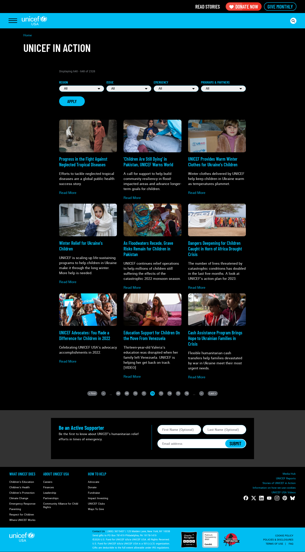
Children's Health (19, 487)
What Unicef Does (22, 474)
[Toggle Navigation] (13, 21)
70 (136, 394)
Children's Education (21, 482)
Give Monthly (280, 6)
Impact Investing (98, 498)
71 (144, 394)
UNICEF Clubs (96, 504)
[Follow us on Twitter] (254, 498)
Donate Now (243, 6)
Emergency (161, 82)
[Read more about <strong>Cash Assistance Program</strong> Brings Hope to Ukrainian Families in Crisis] (217, 336)
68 (119, 394)
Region (63, 82)
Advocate (93, 482)
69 (127, 394)
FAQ (291, 544)
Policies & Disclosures (278, 540)
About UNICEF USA (56, 474)
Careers (47, 482)
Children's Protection (22, 493)
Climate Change (18, 498)
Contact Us (98, 531)
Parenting (15, 509)
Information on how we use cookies (274, 488)
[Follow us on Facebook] (246, 498)
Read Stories (207, 6)
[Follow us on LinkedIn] (261, 498)
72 (153, 394)
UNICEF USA (34, 20)
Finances (48, 487)
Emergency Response (22, 504)
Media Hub (289, 474)
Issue (110, 82)
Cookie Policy (284, 536)
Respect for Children (21, 514)
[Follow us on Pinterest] (285, 498)
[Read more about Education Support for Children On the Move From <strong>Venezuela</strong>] (152, 336)
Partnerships (51, 498)
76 (187, 394)
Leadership (49, 493)
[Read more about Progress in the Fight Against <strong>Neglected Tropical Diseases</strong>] (88, 157)
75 (179, 394)
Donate (92, 487)
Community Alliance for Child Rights (60, 505)
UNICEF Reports (286, 478)
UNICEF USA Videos (284, 492)
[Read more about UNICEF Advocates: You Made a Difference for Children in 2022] (88, 328)
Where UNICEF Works (22, 520)
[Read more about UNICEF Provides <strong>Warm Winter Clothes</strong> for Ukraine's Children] (217, 157)
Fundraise (94, 493)
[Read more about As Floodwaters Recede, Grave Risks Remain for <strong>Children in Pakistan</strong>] (152, 247)
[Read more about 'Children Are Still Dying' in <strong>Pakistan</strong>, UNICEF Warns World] (152, 160)
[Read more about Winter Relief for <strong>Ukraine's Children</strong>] (88, 244)
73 (161, 394)
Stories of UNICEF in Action (279, 483)
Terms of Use (274, 544)
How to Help (97, 474)
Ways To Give (96, 509)
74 (170, 394)
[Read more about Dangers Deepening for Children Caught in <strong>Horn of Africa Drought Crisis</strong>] (217, 247)
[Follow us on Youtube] (269, 498)
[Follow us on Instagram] (277, 498)
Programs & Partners (215, 82)
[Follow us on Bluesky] (292, 498)
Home (27, 35)
